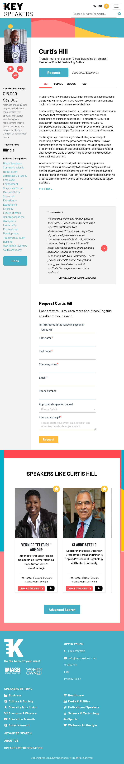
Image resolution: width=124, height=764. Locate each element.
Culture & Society (21, 701)
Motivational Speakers (83, 707)
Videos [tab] (71, 83)
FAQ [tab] (84, 83)
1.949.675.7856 (76, 651)
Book (15, 261)
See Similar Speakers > (85, 72)
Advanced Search (62, 610)
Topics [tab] (58, 83)
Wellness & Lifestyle (82, 725)
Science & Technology (83, 713)
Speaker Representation (23, 748)
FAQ (66, 671)
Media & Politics (79, 701)
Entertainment (19, 725)
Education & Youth (22, 719)
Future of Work (12, 212)
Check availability (31, 588)
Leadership (10, 225)
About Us (11, 740)
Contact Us (70, 665)
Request (53, 72)
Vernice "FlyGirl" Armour (36, 547)
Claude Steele (84, 544)
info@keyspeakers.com (82, 658)
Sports (73, 719)
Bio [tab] (45, 83)
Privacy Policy (72, 678)
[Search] (94, 14)
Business (15, 695)
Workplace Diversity (15, 245)
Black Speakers (12, 163)
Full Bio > (45, 189)
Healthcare (76, 695)
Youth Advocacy (12, 249)
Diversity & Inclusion (23, 707)
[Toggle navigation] (116, 6)
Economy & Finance (23, 713)
